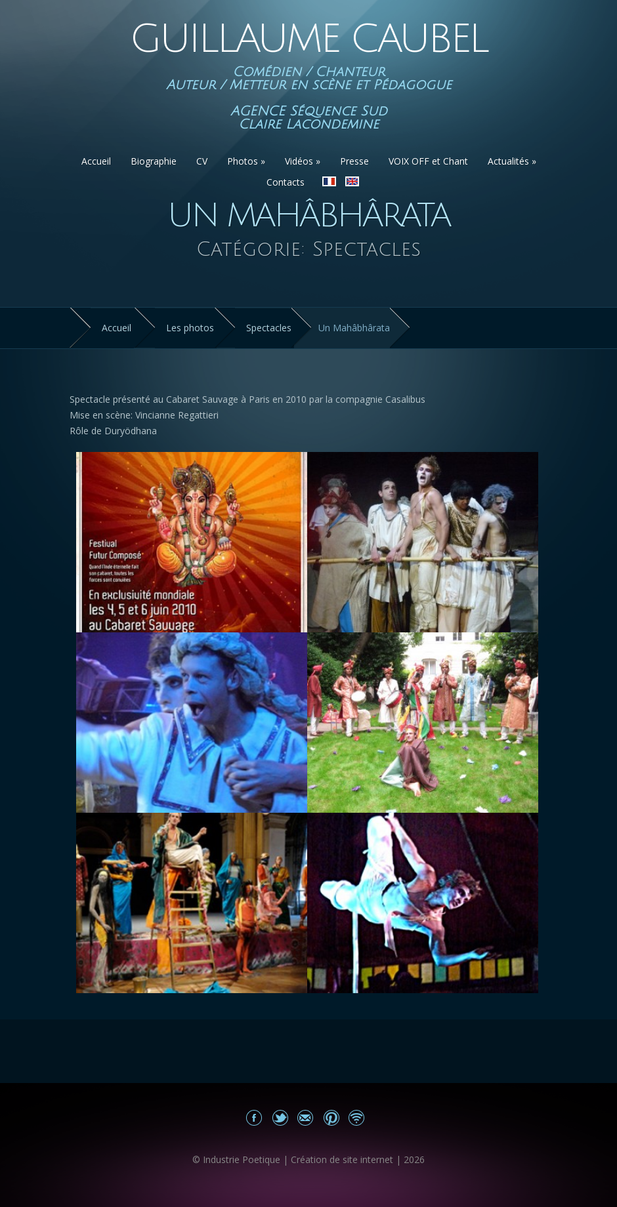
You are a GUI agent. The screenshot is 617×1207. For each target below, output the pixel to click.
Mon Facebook (254, 1117)
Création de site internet (342, 1159)
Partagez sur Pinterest (331, 1117)
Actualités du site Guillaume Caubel (357, 1117)
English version (352, 181)
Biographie (154, 161)
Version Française (329, 181)
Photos (246, 161)
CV (201, 161)
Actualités (512, 161)
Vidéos (302, 161)
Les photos (190, 327)
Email (305, 1117)
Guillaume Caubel (308, 39)
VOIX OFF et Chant (428, 161)
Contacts (285, 182)
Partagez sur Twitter (280, 1117)
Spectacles (268, 327)
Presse (354, 161)
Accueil (96, 161)
